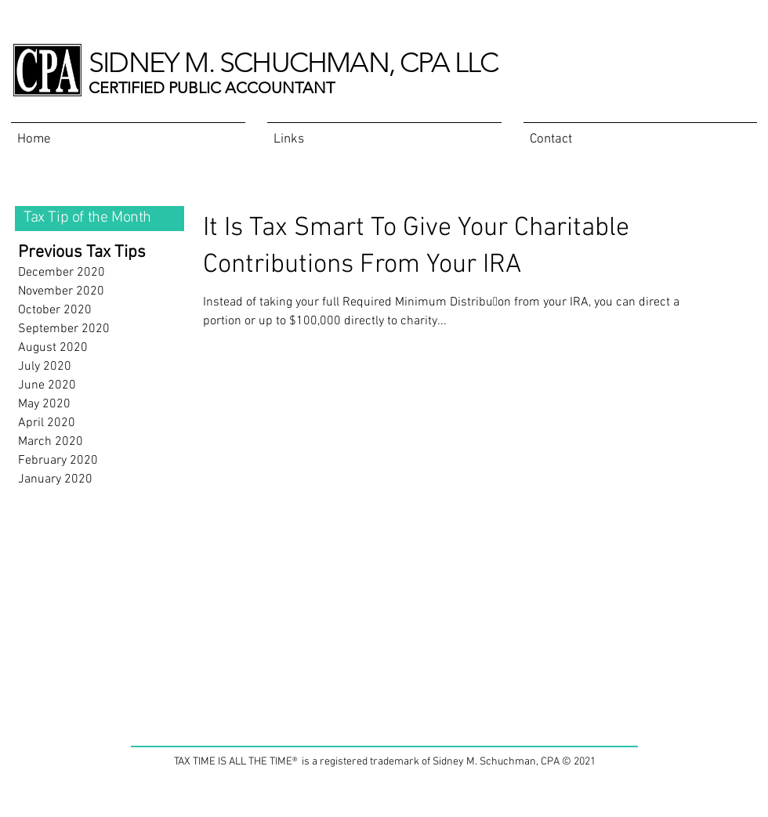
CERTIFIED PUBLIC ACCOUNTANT (212, 87)
